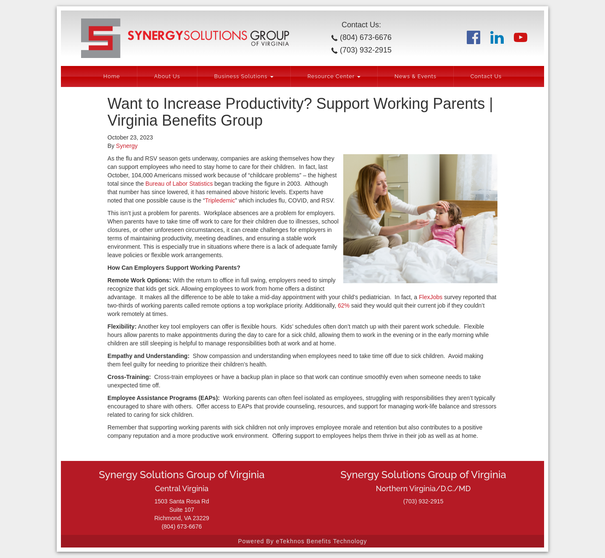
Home (111, 76)
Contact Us (486, 76)
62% (344, 305)
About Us (167, 76)
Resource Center (334, 76)
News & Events (416, 76)
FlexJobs (430, 297)
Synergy (126, 145)
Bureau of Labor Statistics (179, 183)
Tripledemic (220, 200)
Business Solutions (244, 76)
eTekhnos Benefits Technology (321, 541)
